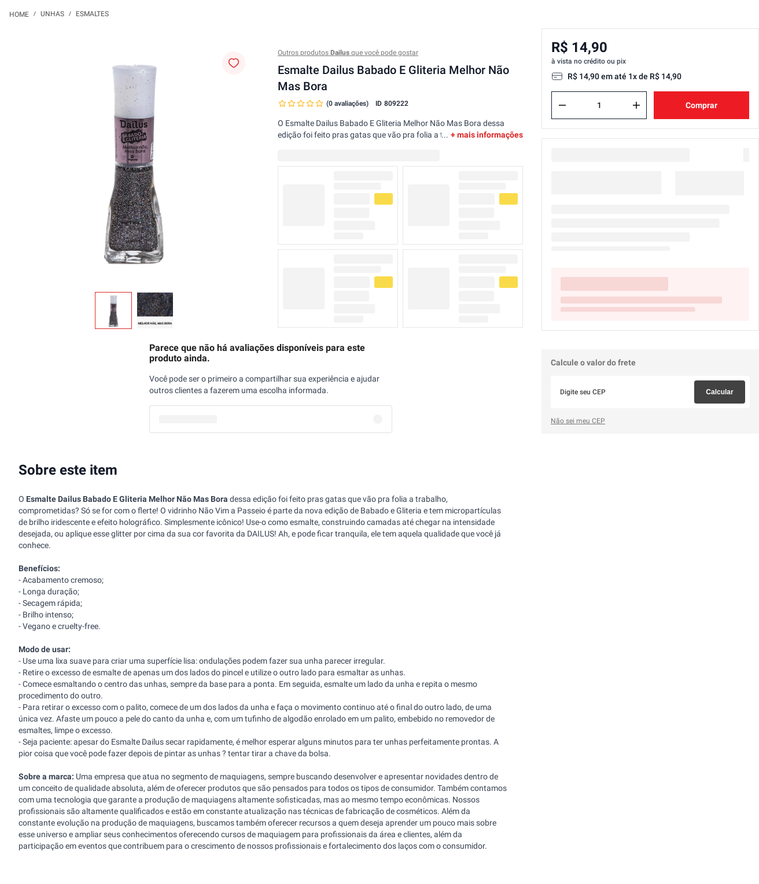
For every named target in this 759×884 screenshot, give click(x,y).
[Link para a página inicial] (19, 14)
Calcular (719, 392)
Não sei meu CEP (578, 420)
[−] (562, 105)
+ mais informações (487, 134)
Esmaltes (92, 14)
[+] (636, 105)
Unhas (52, 14)
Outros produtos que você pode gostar (348, 53)
